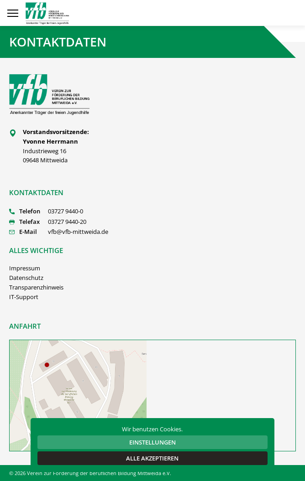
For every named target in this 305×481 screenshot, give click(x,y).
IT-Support (23, 297)
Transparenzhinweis (36, 287)
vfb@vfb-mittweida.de (78, 232)
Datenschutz (26, 278)
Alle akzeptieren (152, 458)
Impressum (24, 268)
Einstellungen (152, 442)
